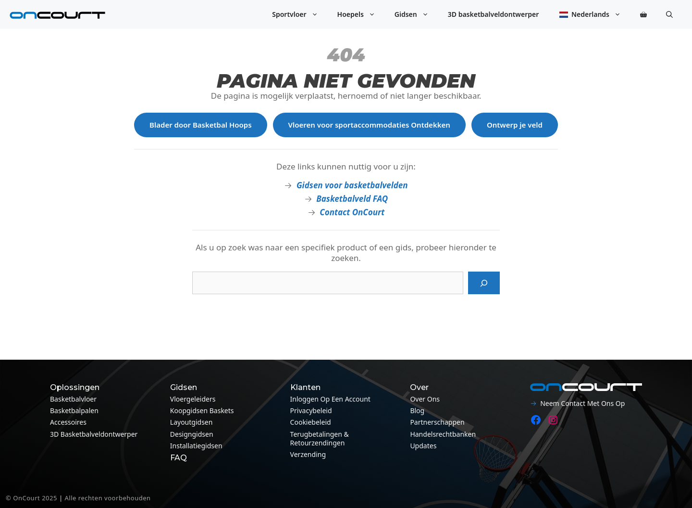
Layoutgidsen (191, 422)
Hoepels (361, 14)
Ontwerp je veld (515, 125)
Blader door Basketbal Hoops (200, 125)
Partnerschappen (437, 422)
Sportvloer (299, 14)
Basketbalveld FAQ (352, 198)
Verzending (308, 454)
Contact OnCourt (352, 212)
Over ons (425, 399)
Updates (423, 445)
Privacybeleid (311, 410)
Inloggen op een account (330, 399)
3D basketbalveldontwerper (493, 14)
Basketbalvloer (73, 399)
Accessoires (68, 422)
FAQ (178, 457)
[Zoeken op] (484, 283)
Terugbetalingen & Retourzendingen (319, 438)
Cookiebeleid (310, 422)
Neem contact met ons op (582, 403)
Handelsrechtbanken (443, 434)
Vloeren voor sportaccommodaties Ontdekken (369, 125)
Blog (417, 410)
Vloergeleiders (193, 399)
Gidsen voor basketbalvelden (352, 185)
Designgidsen (191, 434)
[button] (669, 14)
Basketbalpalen (74, 410)
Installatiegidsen (196, 445)
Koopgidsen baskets (202, 410)
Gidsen (416, 14)
